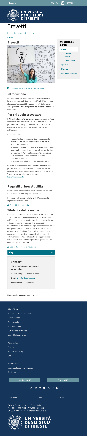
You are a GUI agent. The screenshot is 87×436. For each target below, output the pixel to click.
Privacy (11, 347)
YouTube (44, 388)
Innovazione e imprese (66, 43)
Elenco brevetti (67, 54)
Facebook (35, 388)
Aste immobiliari (14, 326)
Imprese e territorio (69, 73)
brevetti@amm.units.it (16, 176)
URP (62, 397)
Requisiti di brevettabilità (19, 205)
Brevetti (64, 49)
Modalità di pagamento (17, 335)
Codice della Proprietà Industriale (23, 246)
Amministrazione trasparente (19, 313)
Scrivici (39, 397)
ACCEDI (70, 3)
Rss (57, 388)
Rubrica (62, 3)
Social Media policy (15, 351)
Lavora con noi (14, 317)
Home (9, 33)
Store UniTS (63, 380)
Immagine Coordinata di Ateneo (20, 368)
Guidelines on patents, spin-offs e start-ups (27, 88)
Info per (11, 2)
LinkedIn (40, 388)
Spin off (64, 64)
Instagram (31, 388)
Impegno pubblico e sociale (24, 33)
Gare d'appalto (13, 322)
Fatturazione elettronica (17, 330)
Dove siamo (12, 397)
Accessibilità (13, 342)
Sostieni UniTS (24, 380)
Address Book (13, 363)
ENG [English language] (53, 3)
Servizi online (13, 372)
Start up (64, 69)
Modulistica (70, 60)
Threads (53, 388)
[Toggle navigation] (77, 3)
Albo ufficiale (13, 309)
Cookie (10, 355)
